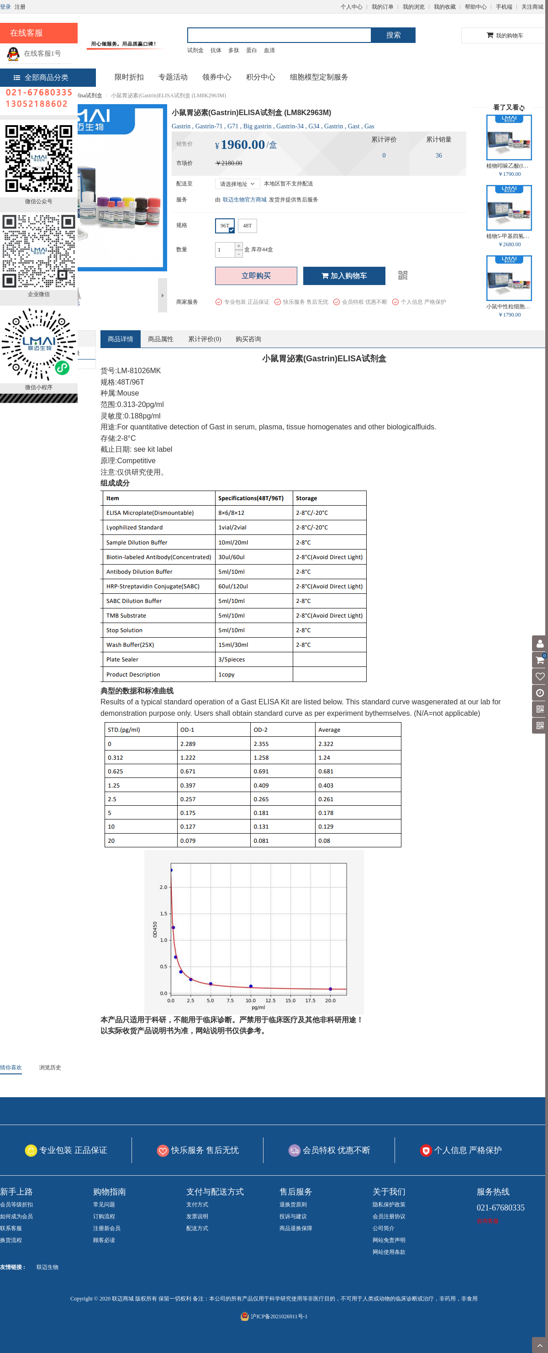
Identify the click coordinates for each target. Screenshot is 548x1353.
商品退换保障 (295, 1228)
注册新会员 (107, 1228)
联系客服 (11, 1228)
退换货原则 (293, 1204)
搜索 (393, 35)
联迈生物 (47, 1267)
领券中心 (217, 77)
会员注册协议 (389, 1216)
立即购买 (256, 276)
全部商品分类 (41, 77)
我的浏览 (414, 7)
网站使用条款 (389, 1252)
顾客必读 (104, 1240)
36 (439, 155)
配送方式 (197, 1228)
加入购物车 (344, 276)
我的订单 (383, 7)
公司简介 (384, 1228)
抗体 (216, 50)
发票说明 (197, 1216)
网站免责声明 (389, 1240)
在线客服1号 (33, 53)
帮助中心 (476, 7)
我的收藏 (445, 7)
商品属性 (161, 339)
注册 (20, 7)
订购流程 (104, 1216)
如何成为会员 (16, 1216)
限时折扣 (129, 77)
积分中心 (260, 77)
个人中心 (352, 7)
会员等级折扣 (16, 1204)
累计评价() (204, 339)
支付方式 (197, 1204)
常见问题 (104, 1204)
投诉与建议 (293, 1216)
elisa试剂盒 (89, 95)
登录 (5, 7)
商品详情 (120, 339)
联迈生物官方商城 (245, 199)
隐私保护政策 (389, 1204)
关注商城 (532, 7)
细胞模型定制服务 (319, 77)
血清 (269, 50)
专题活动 (173, 77)
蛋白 (251, 50)
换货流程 (11, 1240)
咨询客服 (488, 1221)
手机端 (504, 7)
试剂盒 (195, 50)
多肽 (233, 50)
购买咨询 (248, 339)
